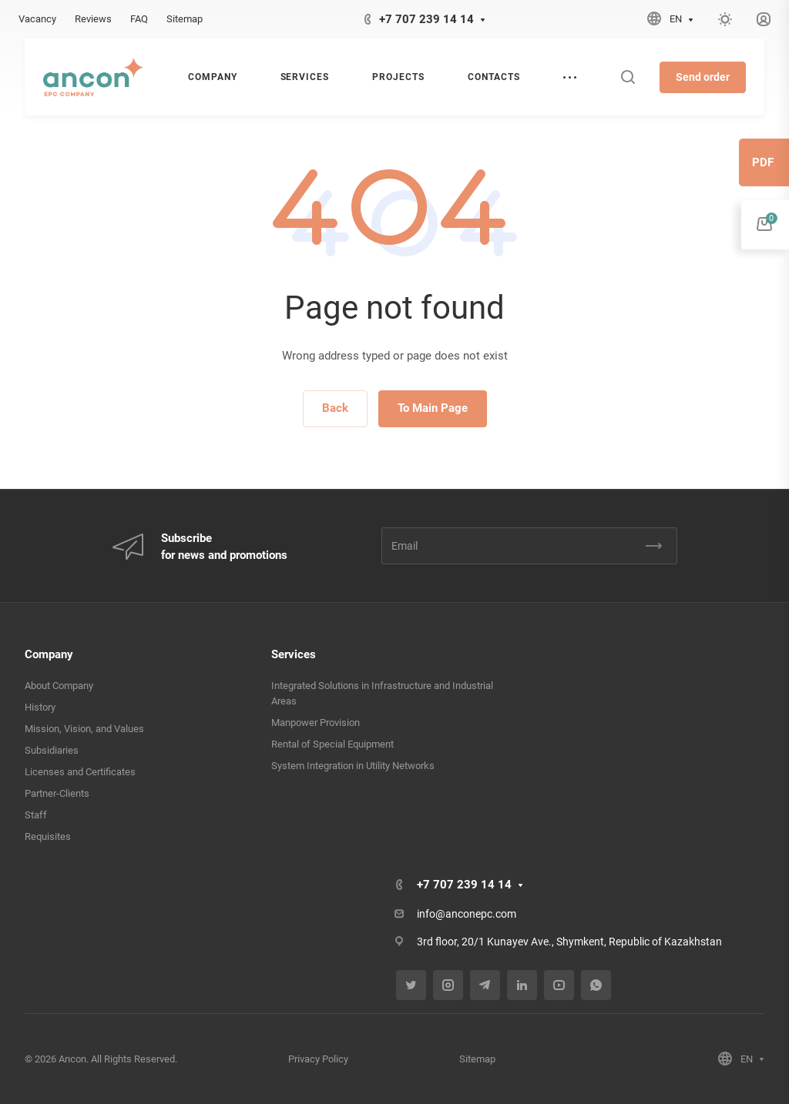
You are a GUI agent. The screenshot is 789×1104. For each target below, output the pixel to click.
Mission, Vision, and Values (84, 728)
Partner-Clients (57, 793)
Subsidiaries (52, 750)
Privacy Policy (318, 1059)
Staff (36, 815)
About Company (59, 685)
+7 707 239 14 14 (426, 19)
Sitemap (477, 1059)
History (40, 707)
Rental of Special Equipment (332, 744)
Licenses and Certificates (80, 772)
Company (49, 654)
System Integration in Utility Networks (353, 765)
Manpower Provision (315, 722)
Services (293, 654)
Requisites (48, 836)
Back (335, 408)
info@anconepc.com (466, 914)
